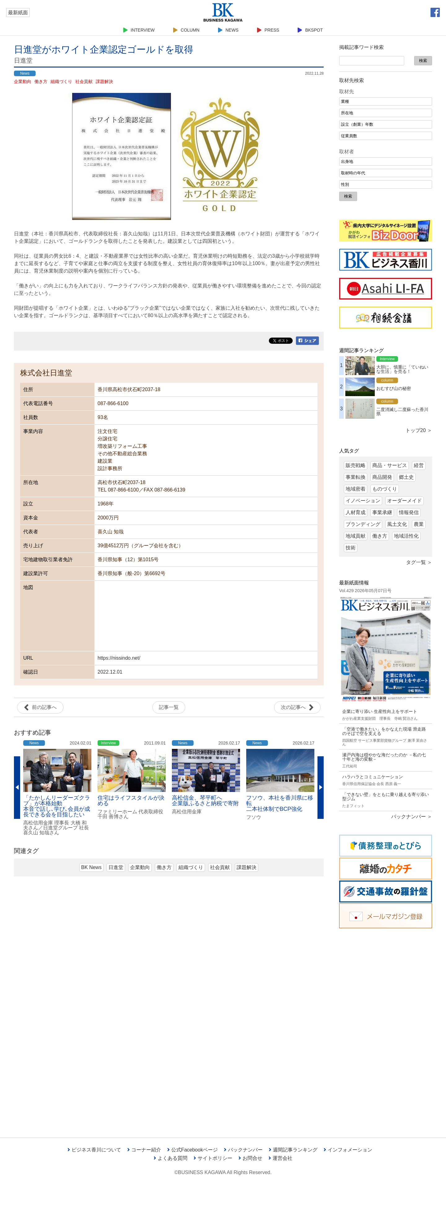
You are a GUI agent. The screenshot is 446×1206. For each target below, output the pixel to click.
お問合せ (250, 1158)
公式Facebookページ (192, 1149)
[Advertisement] (385, 1028)
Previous (17, 787)
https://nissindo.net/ (119, 658)
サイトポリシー (213, 1158)
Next (320, 787)
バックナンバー (243, 1149)
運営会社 (280, 1158)
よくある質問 (170, 1158)
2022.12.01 (110, 672)
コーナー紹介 (144, 1149)
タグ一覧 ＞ (419, 562)
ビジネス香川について (94, 1149)
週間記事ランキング (293, 1149)
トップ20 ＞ (418, 430)
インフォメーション (348, 1149)
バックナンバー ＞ (411, 816)
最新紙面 (18, 12)
